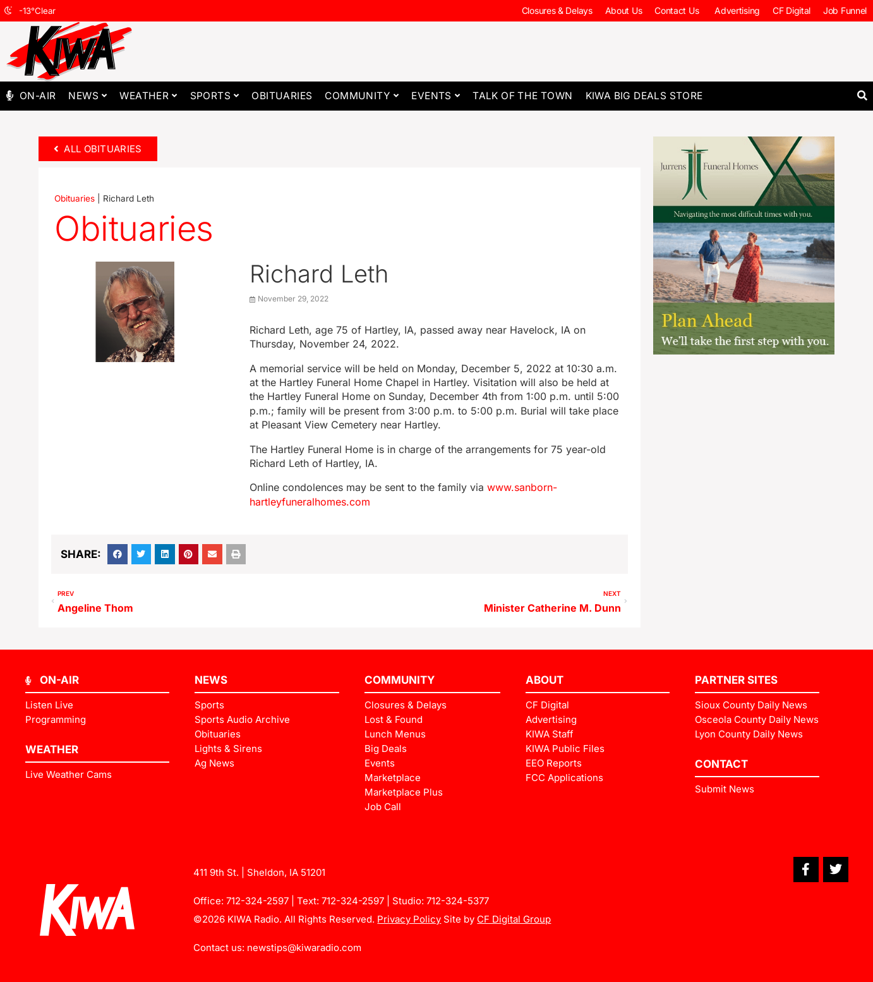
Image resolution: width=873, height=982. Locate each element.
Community (362, 95)
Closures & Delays (557, 10)
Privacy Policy (409, 919)
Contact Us (678, 10)
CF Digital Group (514, 919)
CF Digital (791, 10)
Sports (214, 95)
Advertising (737, 10)
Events (435, 95)
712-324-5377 (457, 901)
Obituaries (281, 96)
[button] (862, 96)
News (87, 95)
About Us (623, 10)
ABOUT (544, 680)
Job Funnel (845, 10)
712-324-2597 (257, 901)
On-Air (38, 96)
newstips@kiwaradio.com (304, 948)
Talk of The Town (522, 96)
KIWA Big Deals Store (644, 96)
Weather (148, 95)
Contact (721, 764)
